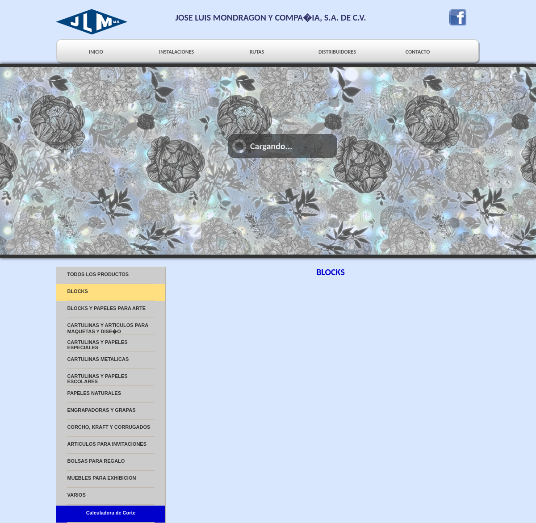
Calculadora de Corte (111, 512)
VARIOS (76, 495)
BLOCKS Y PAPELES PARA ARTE (106, 308)
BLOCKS (77, 291)
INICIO (96, 52)
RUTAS (257, 52)
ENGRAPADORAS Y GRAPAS (101, 410)
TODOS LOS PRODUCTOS (98, 274)
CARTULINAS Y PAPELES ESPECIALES (97, 344)
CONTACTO (418, 52)
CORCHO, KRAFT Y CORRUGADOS (108, 427)
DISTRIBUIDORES (337, 52)
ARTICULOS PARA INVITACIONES (107, 444)
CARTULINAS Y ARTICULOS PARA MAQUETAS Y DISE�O (107, 328)
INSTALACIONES (176, 52)
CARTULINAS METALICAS (98, 359)
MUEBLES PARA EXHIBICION (101, 478)
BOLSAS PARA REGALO (96, 461)
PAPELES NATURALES (94, 393)
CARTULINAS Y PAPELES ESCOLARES (97, 378)
